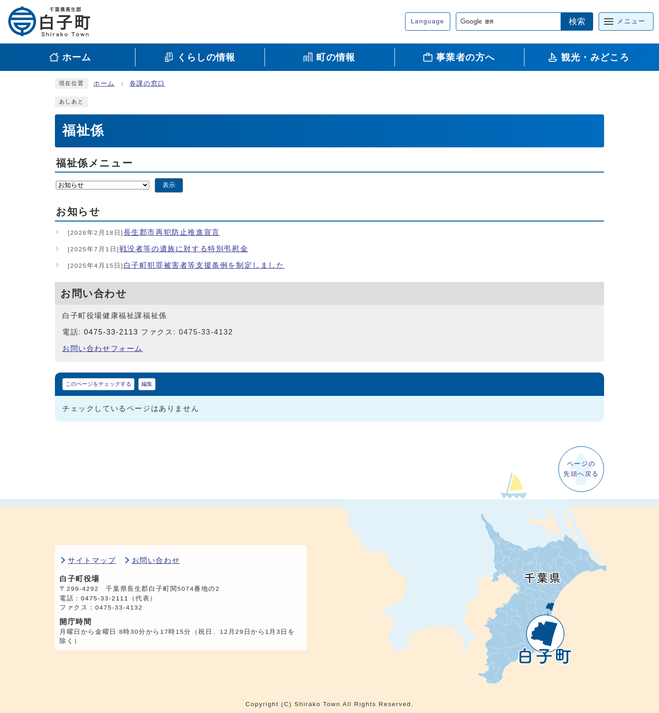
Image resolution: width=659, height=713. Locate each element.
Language (427, 21)
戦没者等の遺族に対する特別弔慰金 (158, 249)
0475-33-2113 (111, 332)
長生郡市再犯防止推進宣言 (144, 232)
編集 (146, 384)
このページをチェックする (98, 384)
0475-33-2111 (105, 598)
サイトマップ (92, 560)
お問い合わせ (156, 560)
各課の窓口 (147, 83)
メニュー (631, 21)
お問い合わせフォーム (102, 348)
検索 (577, 21)
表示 (168, 185)
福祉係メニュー (94, 163)
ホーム (104, 83)
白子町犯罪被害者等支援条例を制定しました (176, 265)
